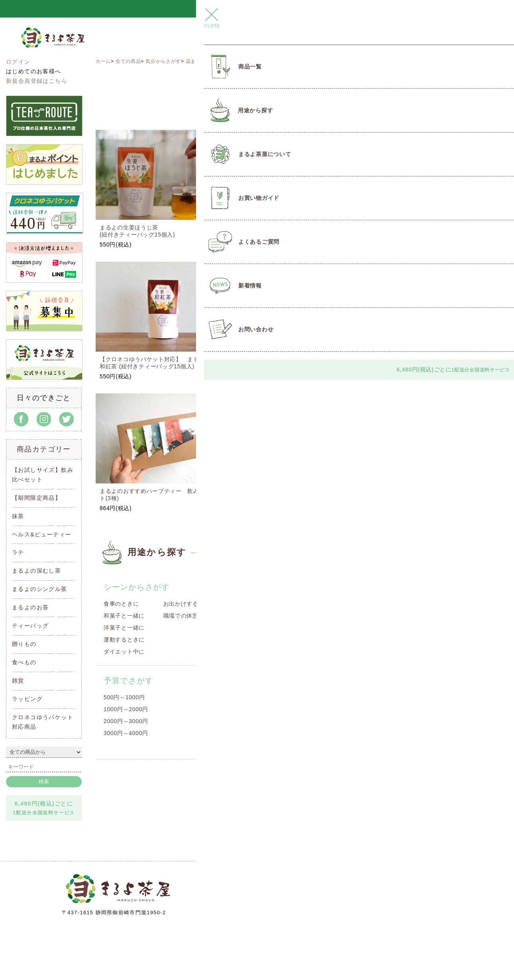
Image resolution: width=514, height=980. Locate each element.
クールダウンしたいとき (407, 651)
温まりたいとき (203, 61)
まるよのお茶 (30, 607)
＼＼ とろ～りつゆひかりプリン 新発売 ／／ (256, 9)
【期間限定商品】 (36, 498)
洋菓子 (248, 639)
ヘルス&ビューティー (41, 534)
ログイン (18, 62)
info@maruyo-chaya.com (317, 917)
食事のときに (121, 604)
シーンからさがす (137, 587)
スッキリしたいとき (401, 615)
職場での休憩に (183, 615)
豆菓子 (248, 651)
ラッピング (27, 699)
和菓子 (248, 627)
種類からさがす (268, 587)
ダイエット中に (124, 651)
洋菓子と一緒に (124, 627)
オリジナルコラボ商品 (268, 615)
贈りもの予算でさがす (280, 680)
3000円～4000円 (126, 733)
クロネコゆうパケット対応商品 (432, 680)
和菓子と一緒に (124, 615)
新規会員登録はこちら (36, 81)
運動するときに (124, 639)
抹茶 (18, 516)
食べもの (24, 662)
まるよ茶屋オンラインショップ (72, 45)
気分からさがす (163, 61)
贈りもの (24, 644)
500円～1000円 (124, 697)
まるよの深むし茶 (36, 570)
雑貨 (18, 680)
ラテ (18, 552)
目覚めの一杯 (392, 604)
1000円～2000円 (126, 709)
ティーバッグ (30, 625)
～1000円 (251, 697)
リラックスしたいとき (404, 627)
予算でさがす (128, 680)
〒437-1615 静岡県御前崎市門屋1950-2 (114, 912)
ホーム (103, 61)
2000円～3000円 (126, 721)
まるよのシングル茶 (39, 589)
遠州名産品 (254, 604)
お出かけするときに (189, 604)
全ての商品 (128, 61)
